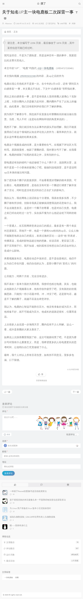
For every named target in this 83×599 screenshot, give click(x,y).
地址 (4, 462)
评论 (5, 411)
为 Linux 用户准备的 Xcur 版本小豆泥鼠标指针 (30, 508)
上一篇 (7, 392)
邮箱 (5, 451)
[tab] (15, 485)
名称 (5, 441)
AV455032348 (28, 76)
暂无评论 (52, 23)
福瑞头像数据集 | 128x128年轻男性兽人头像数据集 (32, 517)
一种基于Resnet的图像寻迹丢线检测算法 (28, 491)
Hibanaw (8, 23)
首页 (7, 31)
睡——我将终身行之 (19, 525)
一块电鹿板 (9, 577)
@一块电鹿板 (46, 68)
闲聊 (73, 23)
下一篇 (76, 392)
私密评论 (70, 434)
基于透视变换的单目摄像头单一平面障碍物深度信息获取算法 (38, 499)
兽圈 (17, 577)
